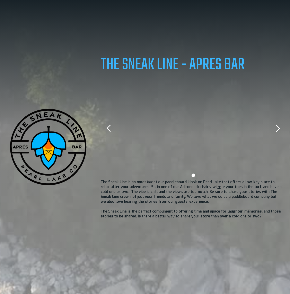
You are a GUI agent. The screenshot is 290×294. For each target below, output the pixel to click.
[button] (109, 128)
